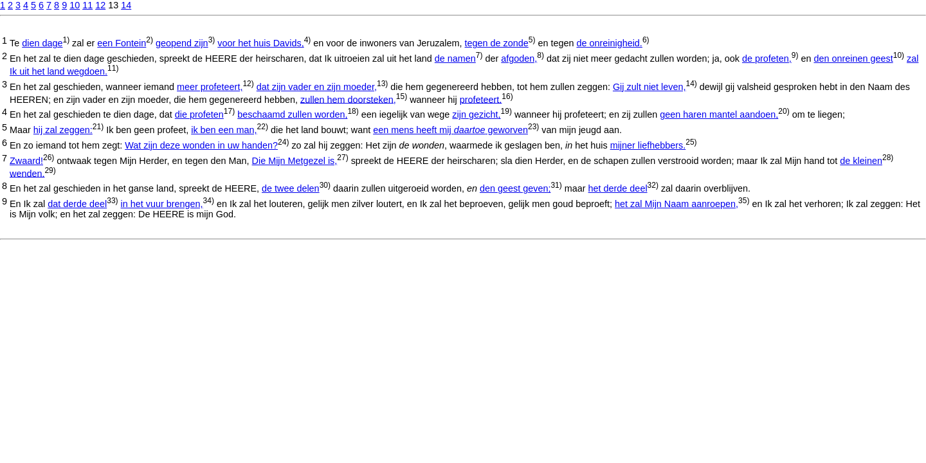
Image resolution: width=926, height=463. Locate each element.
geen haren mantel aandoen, (719, 114)
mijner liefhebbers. (648, 145)
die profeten (199, 114)
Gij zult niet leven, (649, 87)
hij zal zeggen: (63, 130)
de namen (455, 58)
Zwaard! (26, 161)
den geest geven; (515, 188)
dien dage (42, 43)
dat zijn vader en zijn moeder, (317, 87)
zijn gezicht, (476, 114)
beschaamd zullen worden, (292, 114)
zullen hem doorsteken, (348, 99)
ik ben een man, (224, 130)
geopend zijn (182, 43)
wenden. (27, 173)
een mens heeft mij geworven (450, 130)
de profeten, (767, 58)
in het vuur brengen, (162, 204)
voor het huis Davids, (260, 43)
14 (126, 5)
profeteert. (481, 99)
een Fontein (121, 43)
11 (87, 5)
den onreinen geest (853, 58)
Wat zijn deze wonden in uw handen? (201, 145)
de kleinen (861, 161)
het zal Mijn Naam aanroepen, (676, 204)
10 (74, 5)
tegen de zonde (497, 43)
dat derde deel (77, 204)
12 (100, 5)
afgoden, (519, 58)
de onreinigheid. (609, 43)
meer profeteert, (209, 87)
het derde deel (618, 188)
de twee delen (291, 188)
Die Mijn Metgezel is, (295, 161)
